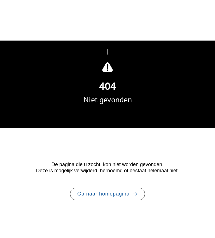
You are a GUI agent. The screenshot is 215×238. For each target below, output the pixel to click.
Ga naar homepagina (103, 194)
